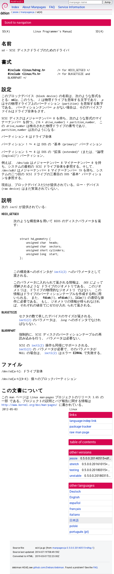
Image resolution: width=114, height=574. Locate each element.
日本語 (74, 520)
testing (74, 470)
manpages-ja (28, 12)
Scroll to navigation (18, 22)
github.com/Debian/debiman (48, 567)
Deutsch (75, 491)
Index (15, 7)
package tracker (80, 426)
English (75, 497)
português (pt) (79, 532)
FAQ (52, 7)
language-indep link (83, 421)
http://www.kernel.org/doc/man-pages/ (29, 404)
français (75, 509)
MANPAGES (17, 1)
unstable (75, 476)
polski (74, 526)
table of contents (83, 442)
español (75, 503)
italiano (75, 514)
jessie (16, 12)
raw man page (79, 432)
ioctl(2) (60, 271)
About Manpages (34, 7)
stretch (74, 464)
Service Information (71, 7)
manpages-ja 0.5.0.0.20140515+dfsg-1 (72, 548)
